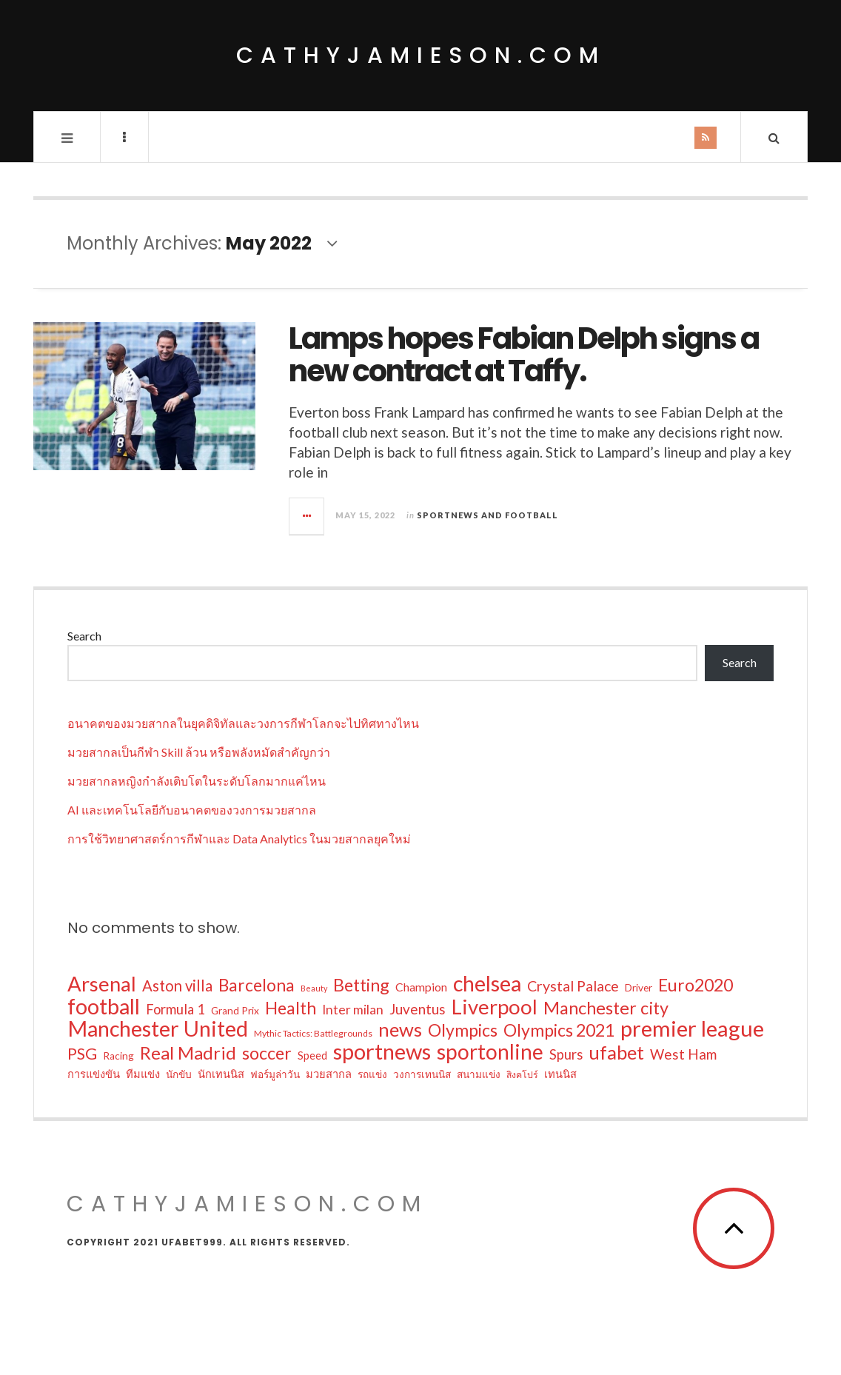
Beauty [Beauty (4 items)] (314, 988)
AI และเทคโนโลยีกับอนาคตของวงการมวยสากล (191, 810)
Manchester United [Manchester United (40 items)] (157, 1028)
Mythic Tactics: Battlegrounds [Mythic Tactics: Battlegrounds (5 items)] (313, 1033)
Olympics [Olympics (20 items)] (462, 1030)
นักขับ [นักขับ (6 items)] (179, 1074)
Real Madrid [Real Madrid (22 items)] (188, 1053)
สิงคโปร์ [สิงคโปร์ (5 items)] (522, 1074)
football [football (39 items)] (103, 1006)
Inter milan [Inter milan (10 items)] (352, 1009)
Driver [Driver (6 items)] (638, 988)
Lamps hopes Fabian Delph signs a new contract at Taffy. (524, 355)
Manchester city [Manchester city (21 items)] (606, 1008)
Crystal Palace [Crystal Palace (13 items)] (573, 985)
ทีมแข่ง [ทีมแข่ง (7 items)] (143, 1074)
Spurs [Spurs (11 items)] (566, 1054)
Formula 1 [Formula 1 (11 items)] (175, 1009)
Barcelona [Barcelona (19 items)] (256, 985)
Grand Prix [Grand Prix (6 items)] (235, 1011)
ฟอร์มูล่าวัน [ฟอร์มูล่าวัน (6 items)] (275, 1074)
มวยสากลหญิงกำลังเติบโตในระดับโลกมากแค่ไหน (196, 781)
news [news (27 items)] (400, 1029)
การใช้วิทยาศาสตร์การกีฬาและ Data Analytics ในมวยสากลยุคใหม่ (239, 839)
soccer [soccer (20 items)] (267, 1053)
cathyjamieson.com (421, 55)
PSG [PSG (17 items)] (82, 1054)
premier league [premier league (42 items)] (692, 1028)
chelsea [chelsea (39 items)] (487, 983)
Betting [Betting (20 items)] (361, 985)
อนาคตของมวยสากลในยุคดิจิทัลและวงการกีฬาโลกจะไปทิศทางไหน (243, 723)
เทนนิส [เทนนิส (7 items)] (560, 1074)
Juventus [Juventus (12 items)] (417, 1008)
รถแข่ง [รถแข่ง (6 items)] (372, 1074)
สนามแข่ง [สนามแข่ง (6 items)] (478, 1074)
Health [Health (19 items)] (290, 1008)
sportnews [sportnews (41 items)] (382, 1051)
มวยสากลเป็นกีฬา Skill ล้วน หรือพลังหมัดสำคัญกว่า (198, 752)
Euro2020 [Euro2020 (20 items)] (695, 985)
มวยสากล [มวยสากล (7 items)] (329, 1074)
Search (84, 636)
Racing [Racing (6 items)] (118, 1056)
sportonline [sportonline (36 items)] (490, 1051)
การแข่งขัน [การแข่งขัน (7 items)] (93, 1074)
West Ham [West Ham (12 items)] (683, 1054)
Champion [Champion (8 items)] (421, 987)
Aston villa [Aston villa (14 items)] (177, 985)
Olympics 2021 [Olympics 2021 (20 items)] (558, 1030)
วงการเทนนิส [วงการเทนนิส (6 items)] (422, 1074)
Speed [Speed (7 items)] (312, 1055)
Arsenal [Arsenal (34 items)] (101, 984)
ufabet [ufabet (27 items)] (616, 1052)
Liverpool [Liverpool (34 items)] (494, 1007)
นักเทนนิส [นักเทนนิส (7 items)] (221, 1074)
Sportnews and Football (487, 515)
